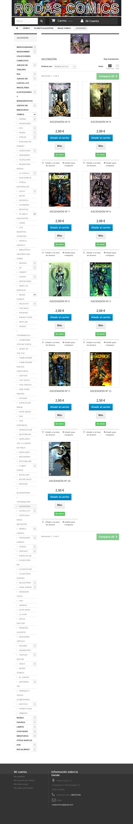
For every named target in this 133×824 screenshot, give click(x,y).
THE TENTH (24, 380)
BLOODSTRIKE (23, 493)
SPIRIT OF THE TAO (22, 351)
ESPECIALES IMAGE (24, 405)
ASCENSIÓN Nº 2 (60, 391)
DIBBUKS (23, 713)
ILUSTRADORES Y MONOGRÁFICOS (25, 96)
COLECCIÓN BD (23, 562)
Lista (117, 66)
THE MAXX (24, 308)
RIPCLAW (23, 322)
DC (20, 268)
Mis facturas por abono (24, 780)
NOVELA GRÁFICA (22, 243)
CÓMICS (20, 114)
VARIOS (22, 326)
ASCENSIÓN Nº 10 (59, 481)
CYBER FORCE (21, 468)
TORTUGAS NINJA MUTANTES (23, 519)
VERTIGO (23, 551)
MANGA (20, 718)
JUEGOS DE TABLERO (22, 67)
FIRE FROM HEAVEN (23, 391)
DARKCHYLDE (25, 430)
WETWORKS (25, 457)
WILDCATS (24, 304)
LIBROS (20, 727)
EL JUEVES (24, 677)
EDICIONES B (25, 178)
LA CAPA (23, 614)
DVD (19, 745)
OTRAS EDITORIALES (23, 184)
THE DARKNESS (22, 423)
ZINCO (22, 664)
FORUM (22, 137)
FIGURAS (21, 722)
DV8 (21, 416)
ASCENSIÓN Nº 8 (101, 122)
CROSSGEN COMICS (23, 540)
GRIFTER (23, 376)
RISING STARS (25, 317)
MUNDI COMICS (21, 670)
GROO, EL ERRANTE (22, 288)
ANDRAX (23, 605)
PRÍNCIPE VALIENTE (22, 630)
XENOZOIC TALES (23, 594)
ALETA (22, 191)
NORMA (22, 119)
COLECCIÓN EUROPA (23, 576)
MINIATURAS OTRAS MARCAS (24, 738)
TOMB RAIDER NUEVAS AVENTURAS (24, 366)
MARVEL (23, 263)
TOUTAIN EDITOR (22, 657)
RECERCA (23, 200)
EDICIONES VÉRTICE (23, 639)
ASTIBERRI (24, 205)
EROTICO (23, 704)
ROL (19, 74)
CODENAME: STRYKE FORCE (24, 342)
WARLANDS (24, 452)
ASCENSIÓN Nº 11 (101, 391)
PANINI (22, 133)
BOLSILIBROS (23, 749)
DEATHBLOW (25, 434)
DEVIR (22, 196)
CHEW (22, 223)
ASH (21, 601)
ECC (21, 128)
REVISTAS (23, 209)
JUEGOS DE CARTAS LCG (23, 81)
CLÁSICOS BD (25, 569)
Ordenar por (46, 66)
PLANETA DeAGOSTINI (22, 216)
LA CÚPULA (24, 173)
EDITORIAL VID (23, 684)
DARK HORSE (25, 587)
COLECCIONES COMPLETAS (24, 58)
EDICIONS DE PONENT (24, 144)
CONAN (22, 277)
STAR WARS (24, 610)
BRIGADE (23, 484)
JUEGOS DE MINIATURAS (22, 107)
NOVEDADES (25, 123)
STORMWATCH (23, 335)
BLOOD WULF (25, 479)
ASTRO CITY (25, 511)
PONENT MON (25, 709)
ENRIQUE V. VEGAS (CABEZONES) (23, 695)
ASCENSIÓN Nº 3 (101, 301)
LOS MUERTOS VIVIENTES (22, 231)
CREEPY (23, 272)
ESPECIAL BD (25, 556)
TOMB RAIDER (25, 358)
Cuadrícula (110, 66)
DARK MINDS (25, 412)
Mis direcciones (21, 784)
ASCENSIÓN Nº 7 (60, 211)
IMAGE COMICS (21, 297)
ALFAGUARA (25, 160)
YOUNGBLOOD (23, 502)
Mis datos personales (23, 788)
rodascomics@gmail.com (62, 805)
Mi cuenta (20, 772)
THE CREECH (25, 385)
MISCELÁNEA (23, 88)
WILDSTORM (25, 583)
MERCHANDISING (25, 47)
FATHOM (23, 398)
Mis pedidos (19, 776)
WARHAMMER (23, 52)
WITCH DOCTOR (21, 621)
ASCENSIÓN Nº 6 (101, 211)
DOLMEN (23, 646)
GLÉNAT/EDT (25, 151)
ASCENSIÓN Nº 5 (60, 301)
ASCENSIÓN (24, 506)
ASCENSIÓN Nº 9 (60, 122)
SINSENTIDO (25, 650)
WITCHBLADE (25, 461)
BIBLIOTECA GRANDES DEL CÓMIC (23, 254)
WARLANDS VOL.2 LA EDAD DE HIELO (24, 443)
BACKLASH (24, 475)
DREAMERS (24, 155)
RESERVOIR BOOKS (23, 166)
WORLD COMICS (21, 531)
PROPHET (23, 313)
